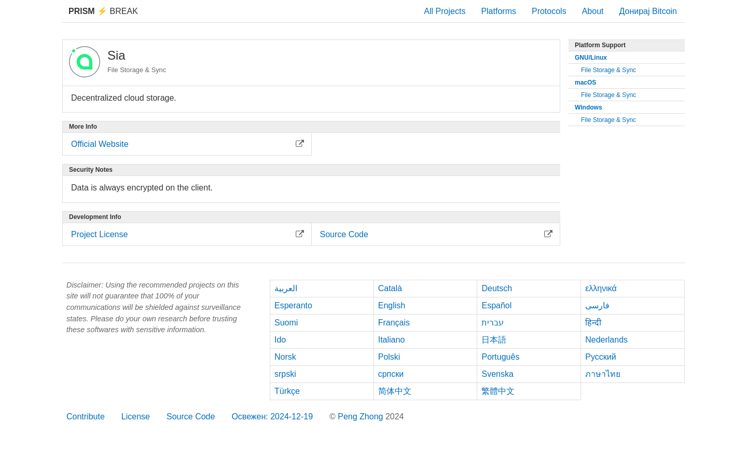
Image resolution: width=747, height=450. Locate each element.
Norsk (285, 356)
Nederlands (606, 339)
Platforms (498, 11)
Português (500, 356)
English (391, 305)
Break (103, 11)
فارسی (597, 305)
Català (390, 288)
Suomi (286, 322)
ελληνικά (601, 288)
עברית (492, 322)
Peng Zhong (361, 416)
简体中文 (394, 391)
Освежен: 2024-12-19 (272, 416)
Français (394, 322)
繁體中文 (498, 391)
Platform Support (600, 45)
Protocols (549, 11)
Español (496, 305)
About (593, 11)
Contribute (85, 416)
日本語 (493, 339)
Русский (600, 356)
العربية (285, 288)
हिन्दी (593, 322)
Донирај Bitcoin (648, 11)
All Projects (444, 11)
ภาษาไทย (602, 374)
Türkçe (287, 391)
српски (391, 374)
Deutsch (496, 288)
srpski (285, 374)
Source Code (191, 416)
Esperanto (293, 305)
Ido (280, 339)
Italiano (391, 339)
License (135, 416)
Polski (389, 356)
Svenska (497, 374)
